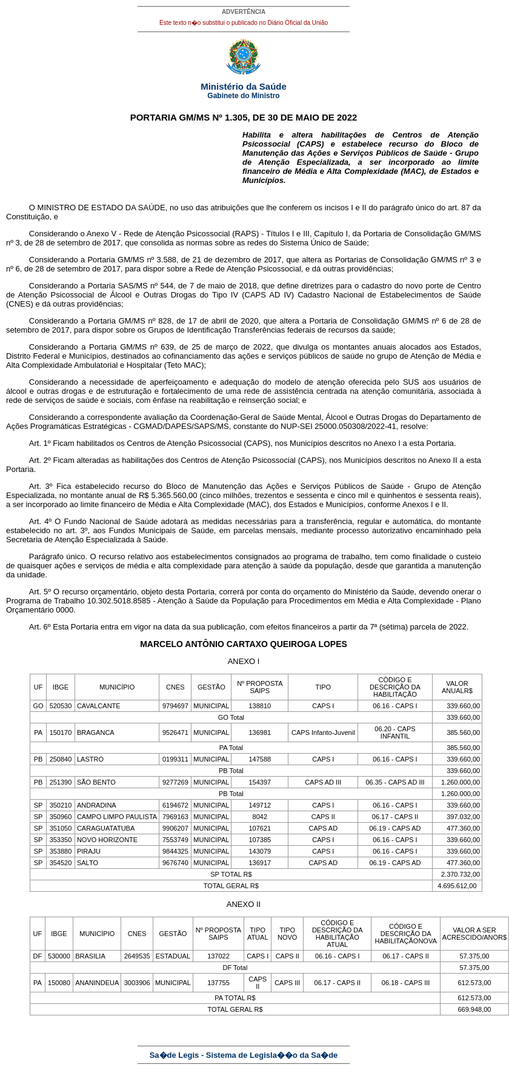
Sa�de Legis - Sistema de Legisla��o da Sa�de (244, 1055)
